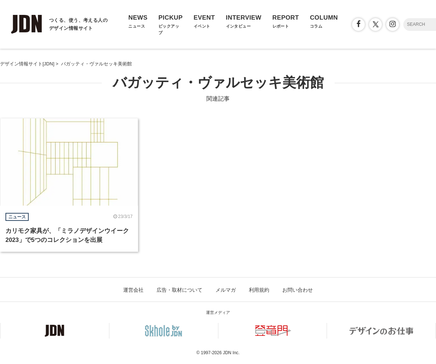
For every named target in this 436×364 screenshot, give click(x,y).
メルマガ (225, 290)
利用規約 (259, 290)
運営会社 (133, 290)
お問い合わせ (297, 290)
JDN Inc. (231, 352)
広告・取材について (179, 290)
